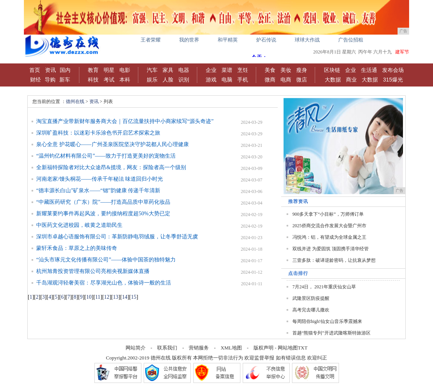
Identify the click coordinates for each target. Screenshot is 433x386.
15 (133, 297)
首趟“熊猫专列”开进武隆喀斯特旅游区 (331, 333)
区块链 (332, 70)
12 (106, 297)
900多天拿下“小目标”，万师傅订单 (328, 214)
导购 (50, 80)
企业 (211, 70)
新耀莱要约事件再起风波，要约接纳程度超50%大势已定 (103, 213)
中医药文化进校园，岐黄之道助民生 (79, 225)
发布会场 (393, 70)
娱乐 (152, 80)
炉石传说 (266, 40)
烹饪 (242, 70)
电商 (285, 80)
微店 (301, 80)
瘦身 (301, 70)
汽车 (152, 70)
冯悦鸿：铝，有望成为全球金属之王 (329, 237)
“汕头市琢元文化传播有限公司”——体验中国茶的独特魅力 (106, 260)
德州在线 (75, 101)
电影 (124, 70)
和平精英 (228, 40)
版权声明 (263, 348)
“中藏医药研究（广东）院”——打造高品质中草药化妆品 (103, 202)
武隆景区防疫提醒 (310, 298)
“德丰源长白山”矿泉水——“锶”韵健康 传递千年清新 (98, 190)
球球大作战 (307, 40)
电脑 (227, 80)
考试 (109, 80)
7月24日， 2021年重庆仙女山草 (324, 287)
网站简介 (136, 348)
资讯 (50, 70)
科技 (93, 80)
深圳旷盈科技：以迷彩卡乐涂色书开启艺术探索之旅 (98, 133)
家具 (168, 70)
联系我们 (167, 348)
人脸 (168, 80)
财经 (35, 80)
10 (89, 297)
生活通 (369, 70)
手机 (242, 80)
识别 (183, 80)
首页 (34, 70)
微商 (270, 80)
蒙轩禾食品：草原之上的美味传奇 (76, 248)
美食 (270, 70)
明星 (109, 70)
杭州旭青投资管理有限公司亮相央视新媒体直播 (92, 271)
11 (97, 297)
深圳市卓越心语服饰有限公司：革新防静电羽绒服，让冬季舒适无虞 (117, 237)
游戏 (211, 80)
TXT (302, 348)
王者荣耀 (151, 40)
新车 (64, 80)
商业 (351, 80)
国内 (65, 70)
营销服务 (199, 348)
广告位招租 (350, 40)
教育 (93, 70)
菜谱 (227, 70)
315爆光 (393, 80)
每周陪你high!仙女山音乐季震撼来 (327, 321)
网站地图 (288, 348)
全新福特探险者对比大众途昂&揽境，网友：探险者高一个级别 (111, 167)
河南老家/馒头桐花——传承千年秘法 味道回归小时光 (99, 179)
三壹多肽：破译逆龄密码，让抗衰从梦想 (334, 260)
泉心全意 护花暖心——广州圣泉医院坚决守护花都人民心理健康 (112, 144)
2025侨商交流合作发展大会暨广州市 (329, 225)
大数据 (333, 80)
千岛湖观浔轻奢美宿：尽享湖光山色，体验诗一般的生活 (103, 283)
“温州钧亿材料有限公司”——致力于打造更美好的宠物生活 (106, 156)
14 (125, 297)
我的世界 (189, 40)
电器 (183, 70)
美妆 (285, 70)
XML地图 (231, 348)
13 (115, 297)
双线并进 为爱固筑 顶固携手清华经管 (330, 248)
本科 (124, 80)
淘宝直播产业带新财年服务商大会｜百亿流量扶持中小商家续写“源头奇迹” (124, 121)
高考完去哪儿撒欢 (310, 310)
